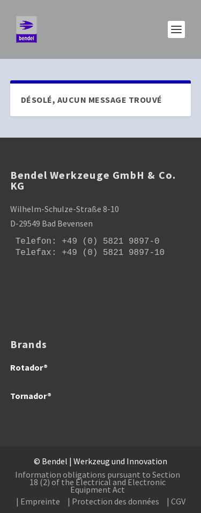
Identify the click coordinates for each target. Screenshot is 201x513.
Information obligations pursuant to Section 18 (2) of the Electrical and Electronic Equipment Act (97, 482)
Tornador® (30, 395)
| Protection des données (113, 501)
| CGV (176, 501)
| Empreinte (38, 501)
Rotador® (29, 367)
